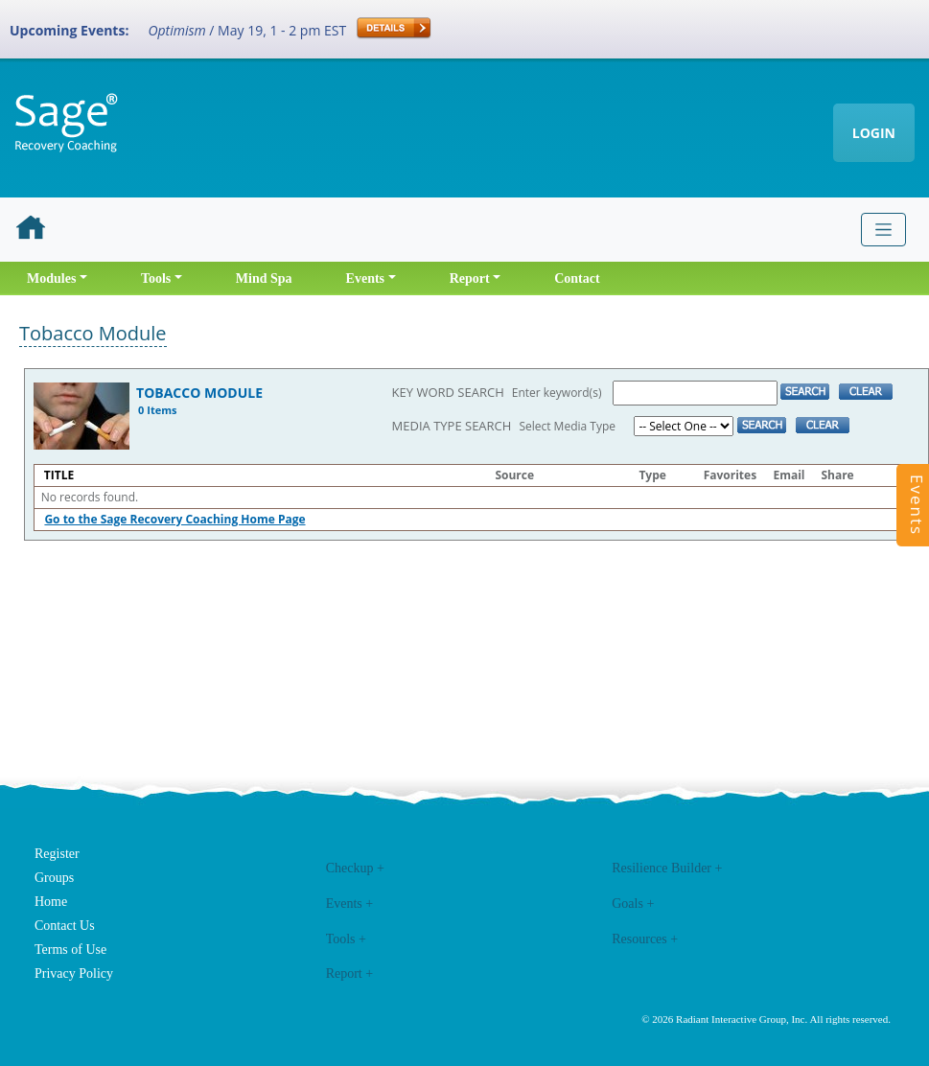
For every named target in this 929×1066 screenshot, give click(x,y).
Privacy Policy (74, 973)
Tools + (346, 939)
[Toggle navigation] (883, 229)
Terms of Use (70, 949)
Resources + (645, 939)
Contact (576, 278)
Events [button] (365, 278)
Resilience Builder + (667, 868)
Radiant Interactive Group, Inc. (741, 1019)
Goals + (633, 903)
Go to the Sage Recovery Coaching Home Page (174, 519)
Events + (350, 903)
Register (57, 853)
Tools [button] (156, 278)
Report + (350, 973)
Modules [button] (51, 278)
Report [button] (470, 278)
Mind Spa (264, 278)
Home (51, 901)
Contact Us (65, 925)
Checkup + (355, 868)
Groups (54, 877)
